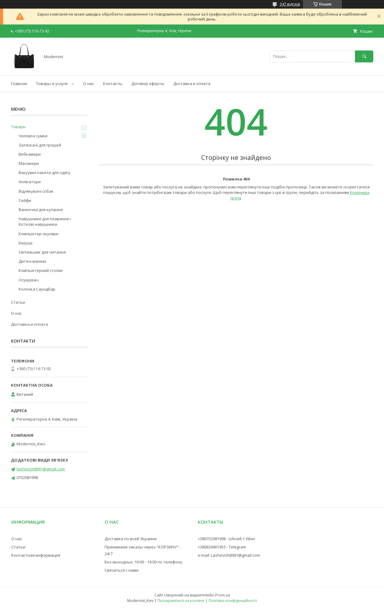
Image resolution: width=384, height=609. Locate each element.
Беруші (25, 243)
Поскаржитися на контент (181, 600)
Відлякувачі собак (36, 191)
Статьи (18, 302)
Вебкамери (30, 154)
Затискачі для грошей (40, 145)
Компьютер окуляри (38, 233)
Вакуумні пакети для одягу (44, 172)
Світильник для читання (42, 252)
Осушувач (29, 280)
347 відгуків (290, 4)
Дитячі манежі (32, 261)
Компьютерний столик (41, 270)
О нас (88, 83)
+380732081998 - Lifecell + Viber (226, 538)
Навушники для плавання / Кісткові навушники (45, 221)
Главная (19, 83)
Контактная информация (35, 555)
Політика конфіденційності (233, 600)
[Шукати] (364, 56)
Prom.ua (222, 595)
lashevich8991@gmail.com (41, 468)
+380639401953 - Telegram (222, 547)
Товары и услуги (52, 83)
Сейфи (25, 200)
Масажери (29, 163)
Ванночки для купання (41, 209)
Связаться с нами (121, 570)
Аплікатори (30, 181)
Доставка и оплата (191, 83)
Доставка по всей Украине (131, 538)
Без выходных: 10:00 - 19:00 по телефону (143, 562)
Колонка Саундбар (37, 289)
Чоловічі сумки (33, 136)
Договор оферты (147, 83)
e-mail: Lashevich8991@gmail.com (229, 555)
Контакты (112, 83)
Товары (18, 126)
